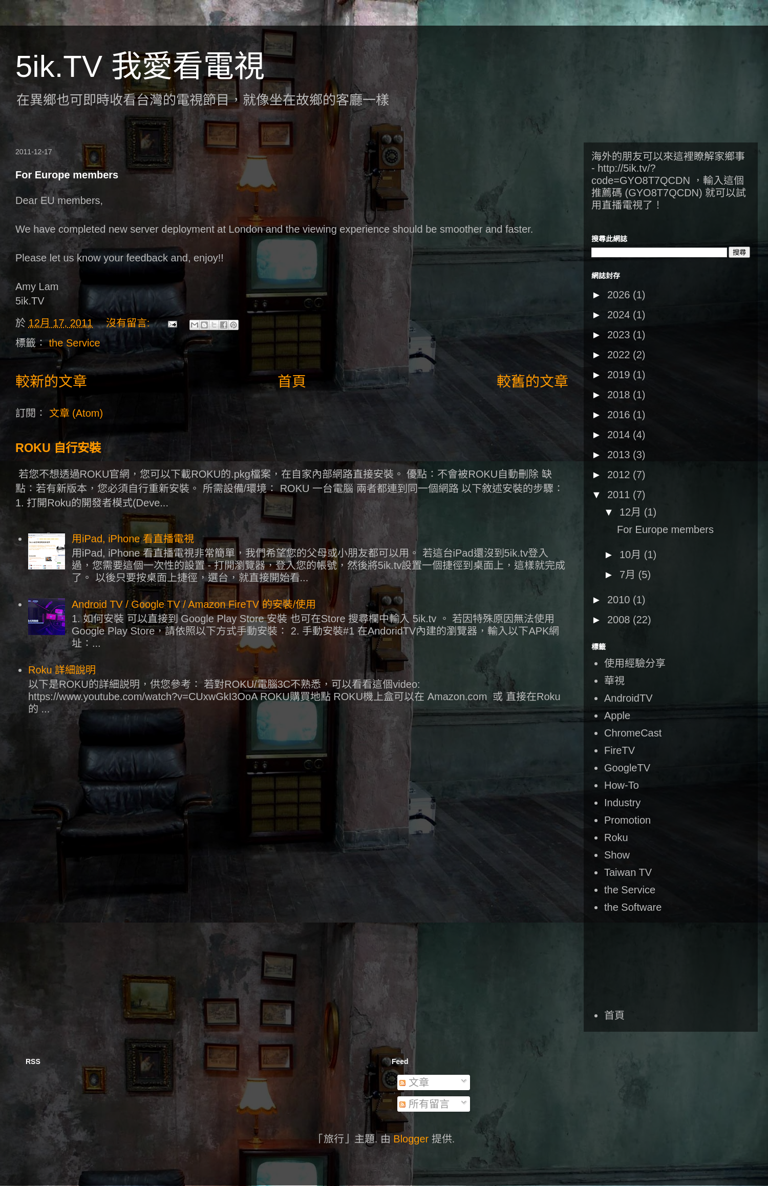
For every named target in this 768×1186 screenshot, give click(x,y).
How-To (621, 785)
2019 (620, 374)
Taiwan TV (628, 872)
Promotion (627, 820)
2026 (620, 294)
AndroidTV (628, 698)
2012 (620, 474)
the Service (74, 343)
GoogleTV (627, 767)
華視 (614, 680)
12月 (632, 512)
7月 (629, 574)
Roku (616, 837)
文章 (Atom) (76, 413)
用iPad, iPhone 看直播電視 (133, 538)
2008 (620, 619)
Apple (617, 715)
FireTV (619, 750)
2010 (620, 599)
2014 (620, 434)
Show (617, 855)
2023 (620, 334)
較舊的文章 (532, 382)
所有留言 (424, 1104)
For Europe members (66, 174)
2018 (620, 394)
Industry (622, 802)
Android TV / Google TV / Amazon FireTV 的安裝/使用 (194, 604)
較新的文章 (51, 382)
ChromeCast (633, 733)
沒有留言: (129, 323)
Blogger (411, 1138)
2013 (620, 454)
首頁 (292, 382)
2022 (620, 354)
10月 (632, 554)
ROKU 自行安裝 (58, 448)
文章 (414, 1082)
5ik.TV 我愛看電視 (140, 66)
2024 (620, 314)
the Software (633, 907)
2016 (620, 414)
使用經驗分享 (635, 663)
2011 (620, 494)
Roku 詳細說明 (62, 670)
